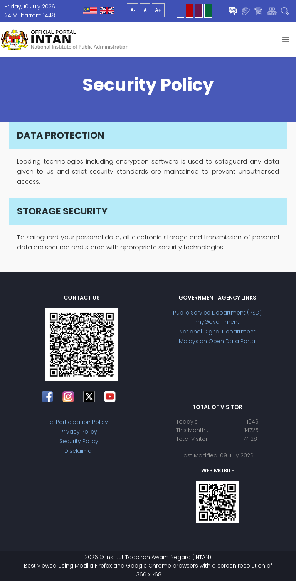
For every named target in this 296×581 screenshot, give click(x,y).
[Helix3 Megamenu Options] (285, 39)
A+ (158, 10)
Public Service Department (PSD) (217, 312)
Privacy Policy (78, 431)
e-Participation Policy (79, 422)
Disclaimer (78, 451)
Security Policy (78, 441)
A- (132, 10)
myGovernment (217, 322)
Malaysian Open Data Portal (217, 341)
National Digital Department (217, 331)
